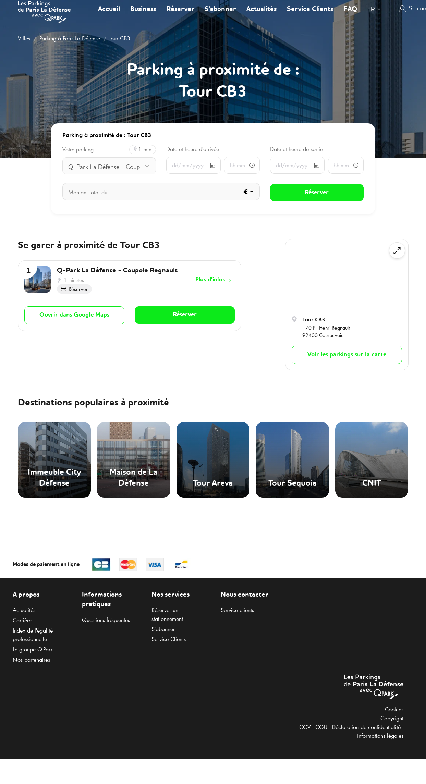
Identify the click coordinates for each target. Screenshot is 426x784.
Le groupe (33, 649)
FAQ (350, 15)
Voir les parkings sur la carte (346, 355)
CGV (305, 727)
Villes (24, 38)
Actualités (261, 15)
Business (143, 15)
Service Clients (310, 15)
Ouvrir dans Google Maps (74, 314)
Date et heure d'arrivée (192, 149)
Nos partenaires (31, 659)
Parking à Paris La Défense (69, 38)
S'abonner (220, 15)
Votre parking (78, 149)
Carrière (22, 620)
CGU (321, 727)
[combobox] (375, 16)
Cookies (394, 709)
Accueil (109, 15)
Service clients (237, 610)
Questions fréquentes (106, 620)
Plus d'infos (210, 279)
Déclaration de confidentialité (366, 727)
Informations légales (380, 735)
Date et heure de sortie (296, 149)
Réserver (180, 15)
